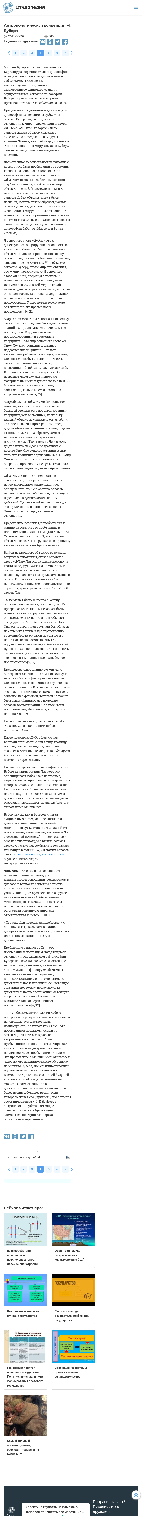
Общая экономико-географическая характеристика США (69, 1255)
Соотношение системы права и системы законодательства (71, 1372)
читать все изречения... (65, 1512)
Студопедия (24, 7)
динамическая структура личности (39, 854)
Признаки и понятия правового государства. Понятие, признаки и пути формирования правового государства (25, 1376)
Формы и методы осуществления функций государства (72, 1316)
